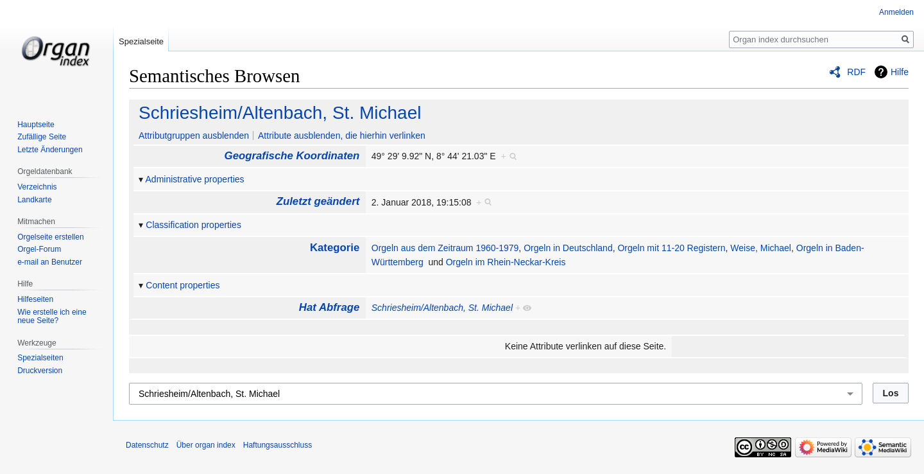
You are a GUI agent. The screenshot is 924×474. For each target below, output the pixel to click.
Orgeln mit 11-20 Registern (671, 248)
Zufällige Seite (41, 136)
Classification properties (193, 225)
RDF (856, 72)
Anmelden (896, 12)
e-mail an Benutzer (49, 262)
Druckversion (39, 370)
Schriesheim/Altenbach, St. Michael (280, 113)
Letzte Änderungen (49, 149)
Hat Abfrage (329, 307)
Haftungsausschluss (277, 445)
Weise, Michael (760, 248)
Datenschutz (147, 445)
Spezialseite (141, 41)
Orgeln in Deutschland (568, 248)
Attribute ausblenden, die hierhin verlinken (341, 135)
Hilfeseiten (35, 299)
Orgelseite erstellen (50, 237)
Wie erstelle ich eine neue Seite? (51, 317)
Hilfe (900, 72)
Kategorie (334, 247)
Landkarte (34, 199)
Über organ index (205, 445)
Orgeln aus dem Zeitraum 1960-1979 (445, 248)
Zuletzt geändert (318, 201)
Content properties (182, 285)
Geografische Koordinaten (292, 156)
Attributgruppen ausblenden (194, 135)
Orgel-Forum (39, 249)
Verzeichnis (36, 186)
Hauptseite (35, 124)
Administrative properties (195, 179)
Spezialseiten (40, 357)
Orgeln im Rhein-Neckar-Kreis (506, 262)
